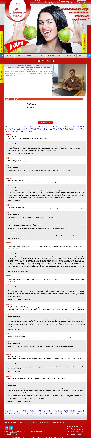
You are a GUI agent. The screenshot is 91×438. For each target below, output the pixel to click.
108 (37, 130)
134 (21, 131)
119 (65, 130)
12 (23, 126)
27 (50, 126)
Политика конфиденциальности (75, 429)
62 (30, 128)
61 (28, 128)
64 (34, 128)
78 (58, 128)
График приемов (71, 56)
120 (67, 130)
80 (62, 128)
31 (57, 126)
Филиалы (40, 56)
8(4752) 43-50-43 (82, 3)
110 (42, 130)
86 (73, 128)
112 (47, 130)
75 (53, 128)
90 (80, 128)
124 (77, 130)
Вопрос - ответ (50, 56)
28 (51, 126)
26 (48, 126)
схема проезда (65, 1)
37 (67, 126)
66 (37, 128)
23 (43, 126)
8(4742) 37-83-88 (67, 3)
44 (80, 126)
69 (42, 128)
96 (9, 130)
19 (35, 126)
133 (18, 131)
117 (60, 130)
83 (68, 128)
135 (23, 131)
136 (26, 131)
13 (25, 126)
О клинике (14, 422)
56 (19, 128)
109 (39, 130)
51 (11, 128)
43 (78, 126)
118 (62, 130)
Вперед (30, 131)
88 (76, 128)
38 (69, 126)
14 (26, 126)
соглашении (82, 436)
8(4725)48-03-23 (53, 3)
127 (85, 130)
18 (34, 126)
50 (9, 128)
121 (70, 130)
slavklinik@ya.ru (37, 3)
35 (64, 126)
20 (37, 126)
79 (60, 128)
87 (74, 128)
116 (57, 130)
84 (69, 128)
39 (71, 126)
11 (21, 126)
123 (75, 130)
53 (14, 128)
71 (46, 128)
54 (16, 128)
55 (18, 128)
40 (73, 126)
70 (44, 128)
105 (29, 130)
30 (55, 126)
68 (40, 128)
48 (5, 128)
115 (55, 130)
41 (74, 126)
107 (35, 130)
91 (82, 128)
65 (35, 128)
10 (19, 126)
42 (76, 126)
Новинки (65, 422)
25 (46, 126)
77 (56, 128)
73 (49, 128)
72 (48, 128)
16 (30, 126)
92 (83, 128)
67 (39, 128)
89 (78, 128)
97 (11, 130)
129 (8, 131)
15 (28, 126)
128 (6, 131)
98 (13, 130)
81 (63, 128)
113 (50, 130)
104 (27, 130)
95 (7, 130)
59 (25, 128)
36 (66, 126)
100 (17, 130)
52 (12, 128)
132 (16, 131)
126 (83, 130)
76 (55, 128)
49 (7, 128)
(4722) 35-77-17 (14, 433)
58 (23, 128)
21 (39, 126)
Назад (6, 126)
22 (41, 126)
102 (22, 130)
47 (85, 126)
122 (72, 130)
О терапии (21, 422)
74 (51, 128)
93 (85, 128)
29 (53, 126)
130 (11, 131)
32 (58, 126)
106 (32, 130)
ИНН (72, 428)
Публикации (47, 422)
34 (62, 126)
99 (14, 130)
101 (19, 130)
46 (83, 126)
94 (5, 130)
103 (24, 130)
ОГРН (68, 428)
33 (60, 126)
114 (52, 130)
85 (71, 128)
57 (21, 128)
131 (13, 131)
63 (32, 128)
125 (80, 130)
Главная (9, 56)
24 (44, 126)
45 (82, 126)
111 (45, 130)
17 (32, 126)
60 (26, 128)
